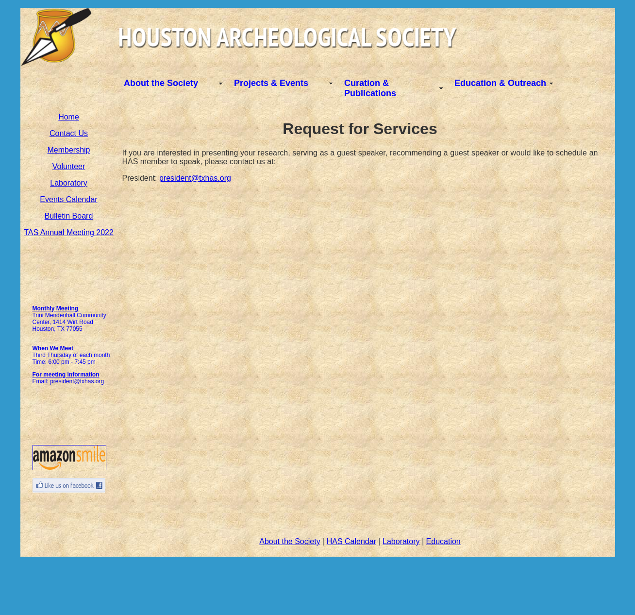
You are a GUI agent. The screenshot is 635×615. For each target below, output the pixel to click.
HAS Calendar (351, 541)
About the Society (161, 83)
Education (443, 541)
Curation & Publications (370, 88)
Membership (68, 150)
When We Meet (53, 348)
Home (68, 117)
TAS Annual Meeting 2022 (69, 232)
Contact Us (69, 133)
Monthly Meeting (56, 308)
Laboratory (68, 183)
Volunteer (68, 166)
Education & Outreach (500, 83)
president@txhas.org (77, 381)
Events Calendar (68, 199)
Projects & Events (271, 83)
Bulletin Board (69, 216)
